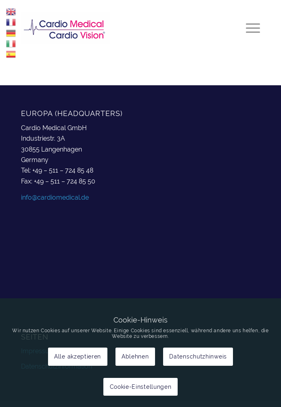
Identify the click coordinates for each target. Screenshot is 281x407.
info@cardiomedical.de (55, 197)
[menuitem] (249, 28)
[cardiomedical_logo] (116, 28)
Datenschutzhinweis (198, 356)
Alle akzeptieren (77, 356)
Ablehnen (135, 356)
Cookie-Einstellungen (141, 387)
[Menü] (249, 28)
